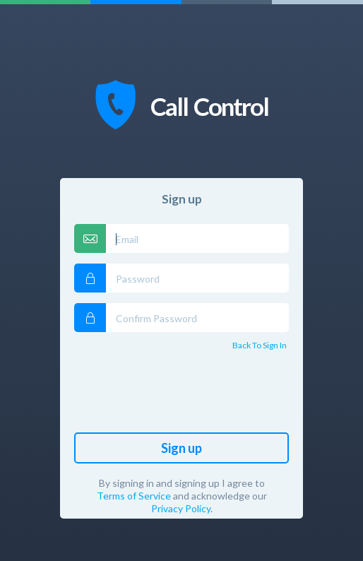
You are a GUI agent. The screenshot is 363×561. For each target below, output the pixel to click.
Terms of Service (134, 496)
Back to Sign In (259, 345)
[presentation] (181, 394)
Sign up (181, 448)
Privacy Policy (180, 508)
